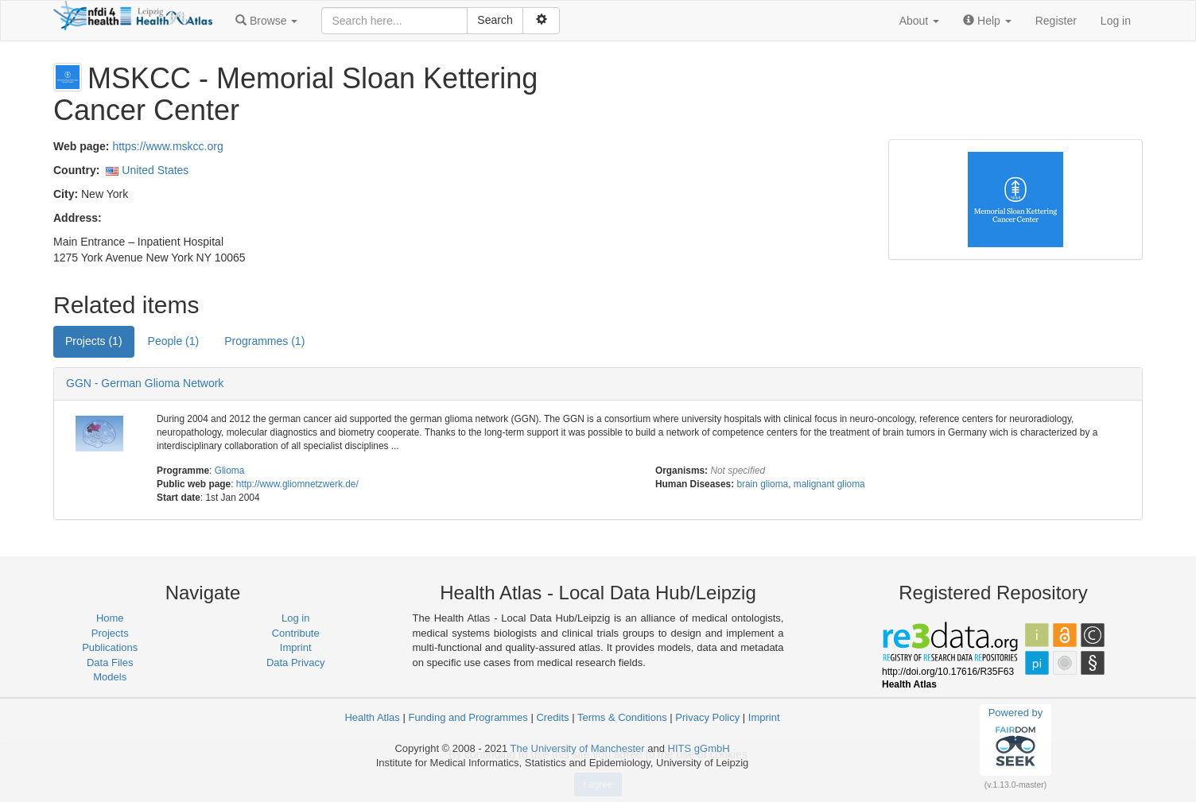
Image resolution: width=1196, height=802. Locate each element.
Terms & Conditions (622, 717)
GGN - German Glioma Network (144, 383)
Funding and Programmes (467, 717)
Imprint (296, 647)
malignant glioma (829, 484)
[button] (266, 21)
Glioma (230, 470)
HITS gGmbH (699, 748)
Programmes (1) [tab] (264, 341)
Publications (110, 647)
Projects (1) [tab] (93, 341)
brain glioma (762, 484)
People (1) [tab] (174, 341)
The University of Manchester (578, 748)
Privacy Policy (707, 717)
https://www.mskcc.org (167, 146)
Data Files (110, 662)
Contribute (296, 633)
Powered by (1015, 739)
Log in (1116, 20)
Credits (552, 717)
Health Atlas (371, 717)
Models (109, 677)
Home (110, 618)
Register (1056, 20)
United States (155, 170)
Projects (110, 633)
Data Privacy (295, 662)
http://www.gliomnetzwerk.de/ (297, 484)
